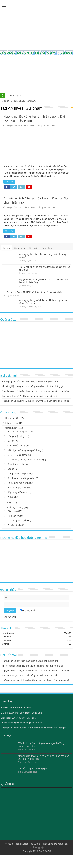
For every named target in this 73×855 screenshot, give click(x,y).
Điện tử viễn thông (16, 445)
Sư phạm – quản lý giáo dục (21, 478)
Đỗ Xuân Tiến (61, 844)
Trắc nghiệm (14, 516)
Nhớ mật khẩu (28, 610)
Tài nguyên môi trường (19, 483)
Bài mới (6, 248)
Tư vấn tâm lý (14, 525)
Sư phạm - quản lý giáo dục (38, 125)
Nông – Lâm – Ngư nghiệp (20, 473)
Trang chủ (5, 101)
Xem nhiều (19, 248)
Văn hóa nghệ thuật (17, 487)
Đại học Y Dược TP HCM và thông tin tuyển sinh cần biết (34, 292)
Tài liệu (8, 502)
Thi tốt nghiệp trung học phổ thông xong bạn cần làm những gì (32, 386)
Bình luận (33, 248)
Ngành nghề (11, 428)
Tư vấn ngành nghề (17, 520)
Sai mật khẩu (10, 617)
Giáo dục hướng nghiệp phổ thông (24, 450)
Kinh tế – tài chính (16, 464)
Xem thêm (9, 182)
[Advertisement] (36, 345)
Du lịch (11, 441)
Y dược (11, 497)
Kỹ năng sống (12, 423)
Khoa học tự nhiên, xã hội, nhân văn (25, 459)
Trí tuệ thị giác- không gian (33, 768)
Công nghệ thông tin (17, 436)
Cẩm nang (13, 511)
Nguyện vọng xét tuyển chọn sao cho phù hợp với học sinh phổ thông (36, 391)
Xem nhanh (47, 248)
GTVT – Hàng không (18, 455)
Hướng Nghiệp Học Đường (27, 844)
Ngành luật (13, 469)
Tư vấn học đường (14, 507)
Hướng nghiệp (12, 418)
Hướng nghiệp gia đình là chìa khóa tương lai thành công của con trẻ (35, 401)
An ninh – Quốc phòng (18, 431)
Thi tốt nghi (11, 96)
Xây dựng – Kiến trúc (18, 492)
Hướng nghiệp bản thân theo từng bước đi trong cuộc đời (30, 381)
